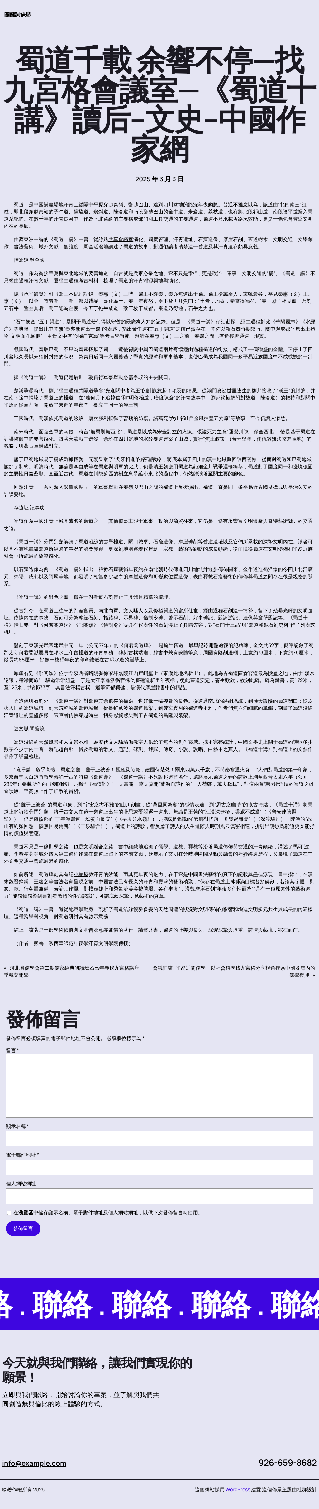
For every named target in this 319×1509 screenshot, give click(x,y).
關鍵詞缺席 (20, 13)
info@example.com (40, 1462)
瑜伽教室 (133, 742)
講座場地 (54, 204)
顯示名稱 (17, 1126)
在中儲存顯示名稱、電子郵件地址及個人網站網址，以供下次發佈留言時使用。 (108, 1212)
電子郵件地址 (22, 1155)
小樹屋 (81, 874)
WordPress (238, 1489)
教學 (49, 777)
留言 (12, 1050)
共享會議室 (120, 239)
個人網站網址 (21, 1183)
